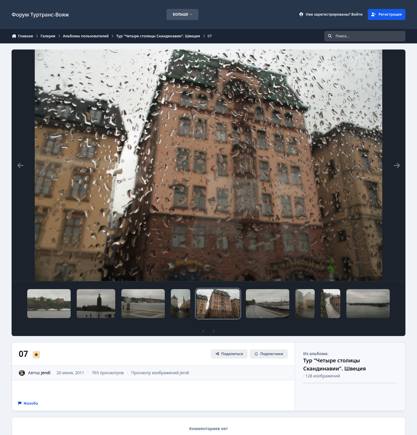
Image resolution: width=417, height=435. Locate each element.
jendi (45, 363)
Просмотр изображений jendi (160, 363)
